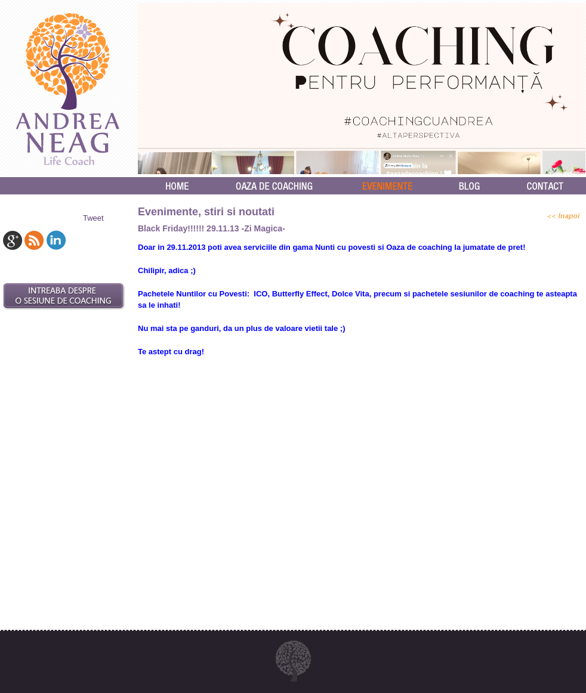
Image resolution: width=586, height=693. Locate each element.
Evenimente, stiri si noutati (206, 212)
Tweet (93, 218)
